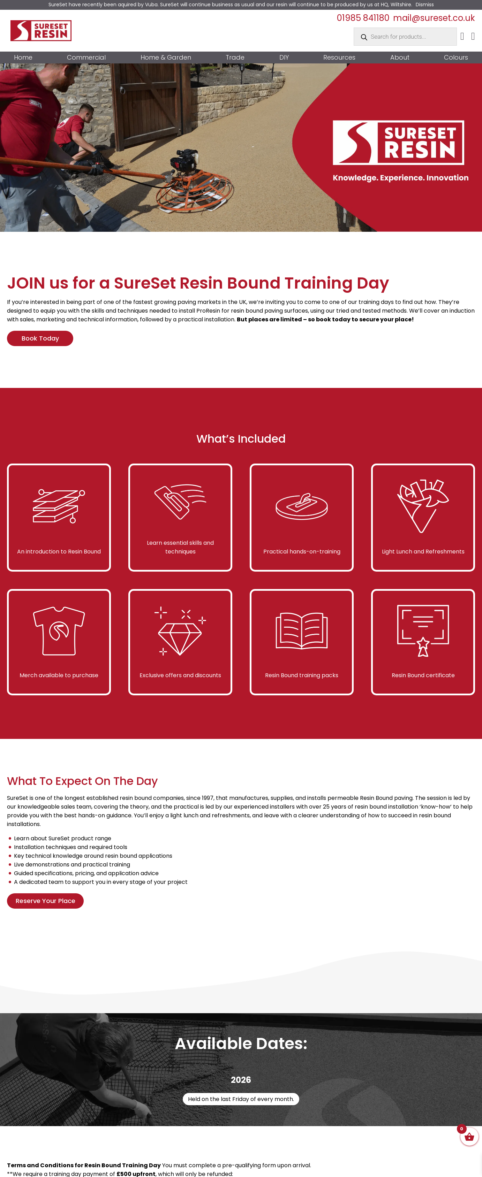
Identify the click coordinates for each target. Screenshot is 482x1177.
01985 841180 (363, 18)
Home (23, 57)
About (399, 57)
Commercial (86, 57)
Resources (339, 57)
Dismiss (425, 4)
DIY (284, 57)
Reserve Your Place (45, 900)
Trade (235, 57)
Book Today (40, 338)
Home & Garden (166, 57)
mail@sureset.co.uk (434, 18)
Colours (456, 57)
